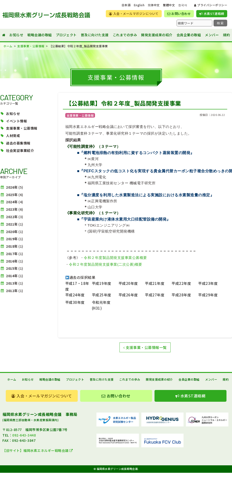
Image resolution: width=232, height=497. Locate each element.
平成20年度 (128, 283)
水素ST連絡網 (211, 13)
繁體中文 (169, 5)
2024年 (12, 201)
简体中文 (154, 5)
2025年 (12, 194)
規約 (226, 34)
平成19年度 (101, 283)
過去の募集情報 (18, 143)
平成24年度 (75, 294)
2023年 (12, 209)
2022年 (12, 216)
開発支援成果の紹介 (157, 34)
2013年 (12, 283)
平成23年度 (208, 283)
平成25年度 (101, 294)
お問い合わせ (179, 13)
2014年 (12, 275)
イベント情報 (16, 121)
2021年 (12, 224)
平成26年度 (128, 294)
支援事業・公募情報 (21, 128)
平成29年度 (208, 294)
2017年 (12, 253)
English (139, 5)
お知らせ (16, 34)
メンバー (212, 34)
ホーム (11, 379)
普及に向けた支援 (95, 34)
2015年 (12, 268)
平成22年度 (181, 283)
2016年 (12, 261)
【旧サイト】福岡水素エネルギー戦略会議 (37, 450)
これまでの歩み (125, 34)
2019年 (12, 238)
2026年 (12, 187)
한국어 (182, 5)
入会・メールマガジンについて (133, 13)
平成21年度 (154, 283)
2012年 (12, 290)
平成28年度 (181, 294)
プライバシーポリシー (210, 5)
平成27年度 (154, 294)
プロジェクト (66, 34)
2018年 (12, 246)
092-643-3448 (24, 435)
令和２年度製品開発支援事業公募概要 (115, 258)
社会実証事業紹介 (20, 150)
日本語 (126, 5)
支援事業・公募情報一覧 (145, 347)
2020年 (12, 231)
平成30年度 (75, 302)
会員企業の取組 (189, 34)
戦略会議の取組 (39, 34)
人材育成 (13, 135)
